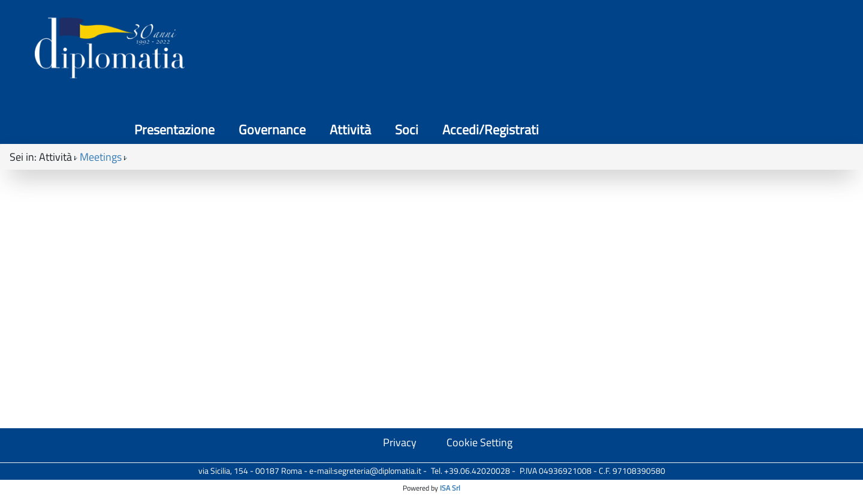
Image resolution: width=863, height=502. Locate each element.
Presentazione (469, 48)
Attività (644, 48)
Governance (566, 48)
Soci (701, 48)
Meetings (101, 108)
